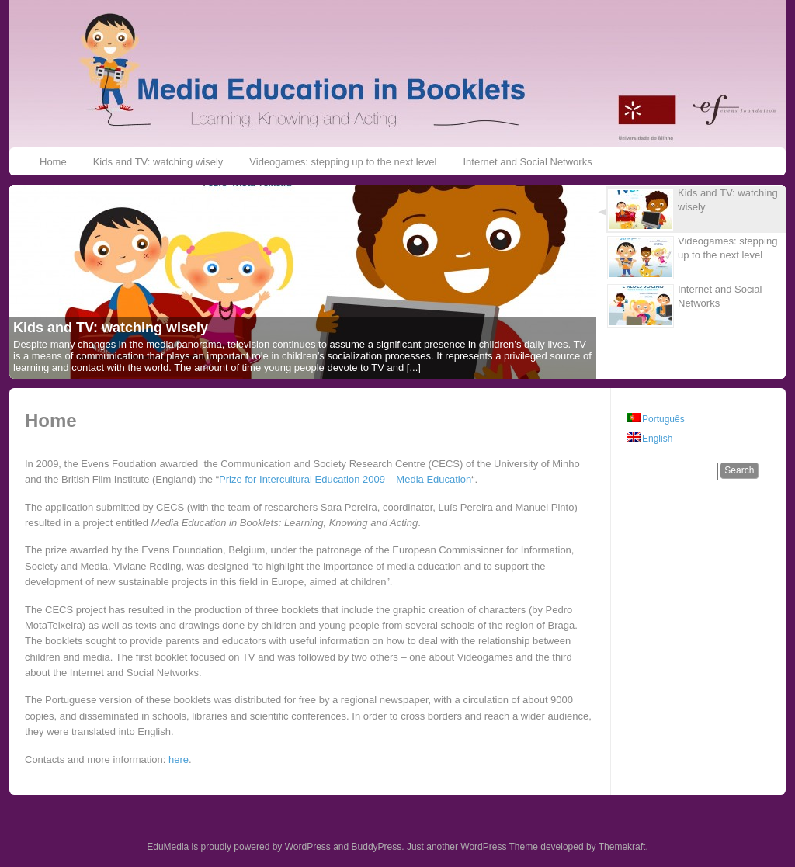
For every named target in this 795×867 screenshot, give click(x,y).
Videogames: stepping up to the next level (342, 162)
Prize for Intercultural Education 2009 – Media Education (345, 479)
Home (53, 162)
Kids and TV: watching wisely (158, 162)
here (178, 759)
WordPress (308, 846)
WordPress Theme (499, 846)
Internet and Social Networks (527, 162)
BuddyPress (377, 846)
